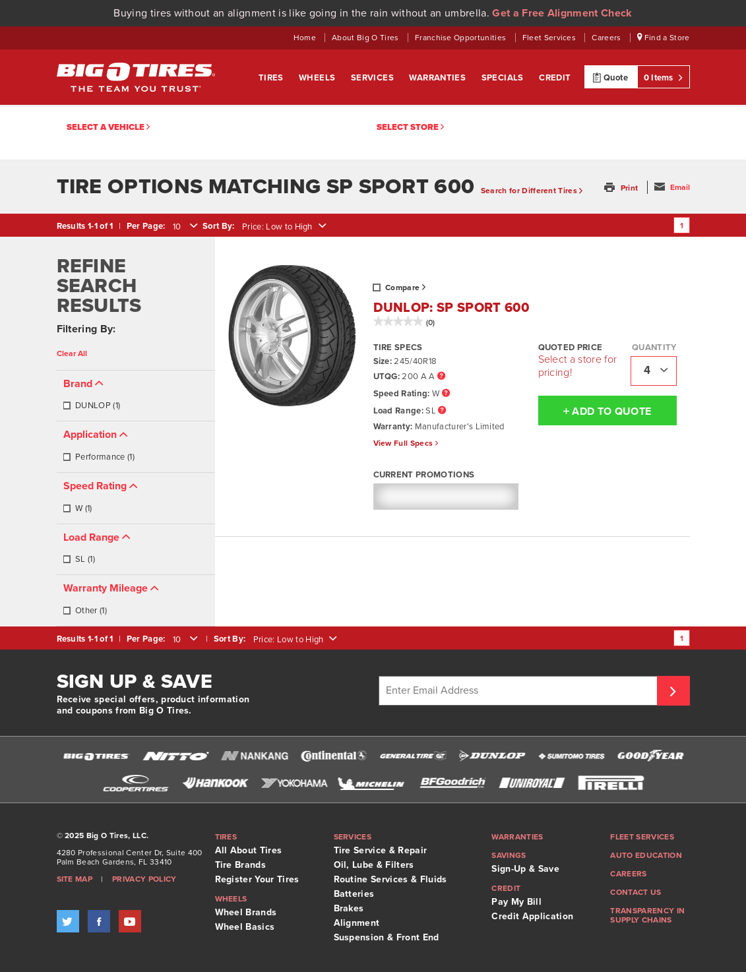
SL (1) (79, 559)
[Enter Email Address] (519, 691)
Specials (504, 78)
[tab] (136, 396)
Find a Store (663, 37)
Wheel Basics (245, 926)
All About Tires (248, 850)
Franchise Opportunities (462, 37)
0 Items (663, 77)
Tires (272, 78)
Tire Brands (240, 864)
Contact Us (635, 892)
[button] (622, 188)
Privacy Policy (144, 879)
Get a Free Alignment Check (562, 13)
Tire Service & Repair (380, 850)
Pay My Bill (516, 901)
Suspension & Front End (386, 937)
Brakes (349, 908)
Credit (555, 78)
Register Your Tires (257, 879)
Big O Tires (136, 77)
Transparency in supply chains (647, 915)
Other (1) (85, 610)
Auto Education (645, 855)
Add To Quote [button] (595, 410)
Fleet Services (550, 37)
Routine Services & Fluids (390, 879)
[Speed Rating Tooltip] (446, 394)
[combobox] (184, 226)
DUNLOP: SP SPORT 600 (451, 308)
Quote (610, 77)
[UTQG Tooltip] (441, 377)
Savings (508, 855)
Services (373, 78)
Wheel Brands (246, 912)
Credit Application (532, 916)
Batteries (354, 893)
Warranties (438, 78)
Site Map (75, 879)
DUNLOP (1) (92, 405)
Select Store (410, 127)
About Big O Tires (366, 37)
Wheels (318, 78)
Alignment (357, 922)
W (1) (77, 508)
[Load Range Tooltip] (442, 411)
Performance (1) (99, 457)
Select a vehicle (108, 127)
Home (306, 37)
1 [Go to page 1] (681, 225)
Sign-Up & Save (525, 868)
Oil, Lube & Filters (374, 864)
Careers (607, 37)
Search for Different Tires (532, 190)
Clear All (72, 353)
